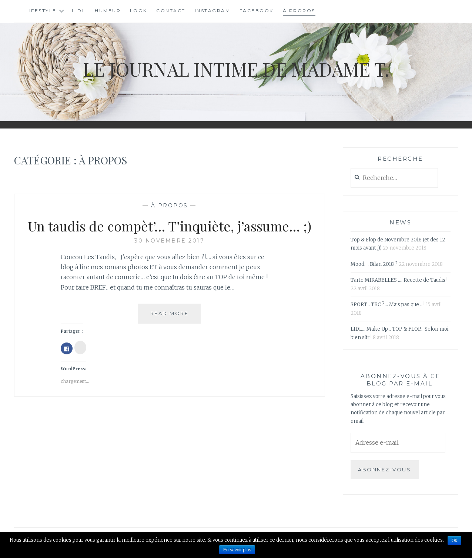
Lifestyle (41, 10)
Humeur (108, 10)
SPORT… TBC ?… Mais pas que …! (388, 304)
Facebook (257, 10)
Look (138, 10)
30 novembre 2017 (169, 240)
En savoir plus (237, 549)
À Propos (299, 10)
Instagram (213, 10)
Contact (170, 10)
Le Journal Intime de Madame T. (236, 69)
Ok (454, 540)
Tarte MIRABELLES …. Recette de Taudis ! (399, 280)
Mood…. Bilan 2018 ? (374, 264)
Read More (175, 316)
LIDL (79, 10)
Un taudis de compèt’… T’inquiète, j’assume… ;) (169, 226)
